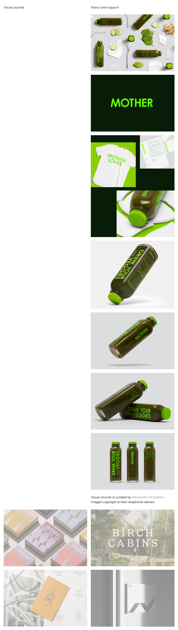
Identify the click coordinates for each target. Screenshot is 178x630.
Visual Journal (14, 7)
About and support (105, 7)
